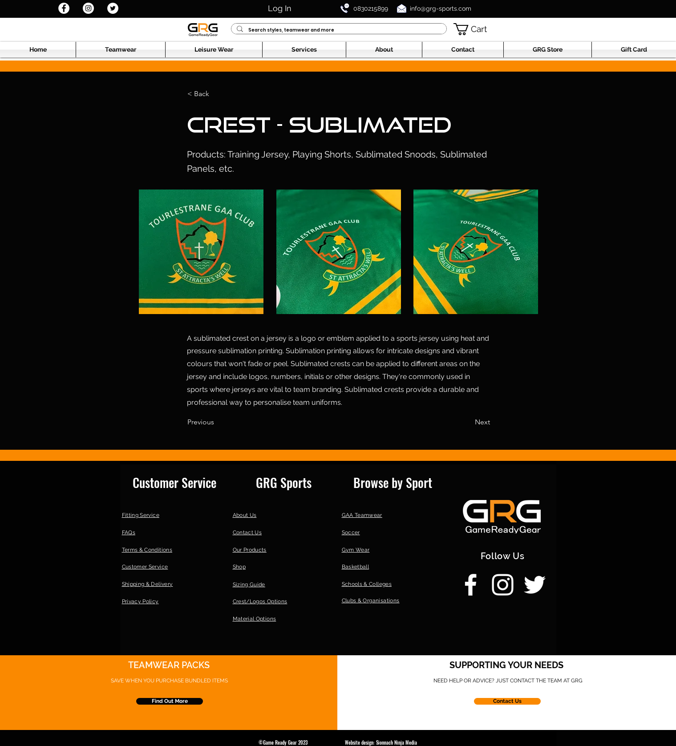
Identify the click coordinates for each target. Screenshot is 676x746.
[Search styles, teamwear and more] (338, 30)
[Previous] (216, 422)
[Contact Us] (507, 701)
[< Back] (216, 94)
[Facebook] (63, 8)
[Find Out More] (169, 701)
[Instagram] (88, 8)
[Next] (467, 422)
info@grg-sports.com (440, 8)
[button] (475, 29)
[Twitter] (112, 8)
